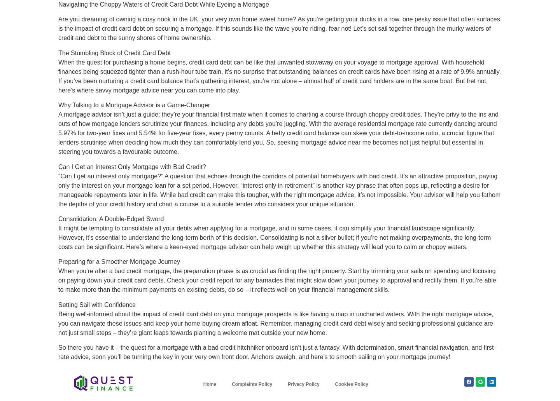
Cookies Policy (351, 384)
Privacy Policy (303, 384)
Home (209, 384)
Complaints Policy (252, 384)
